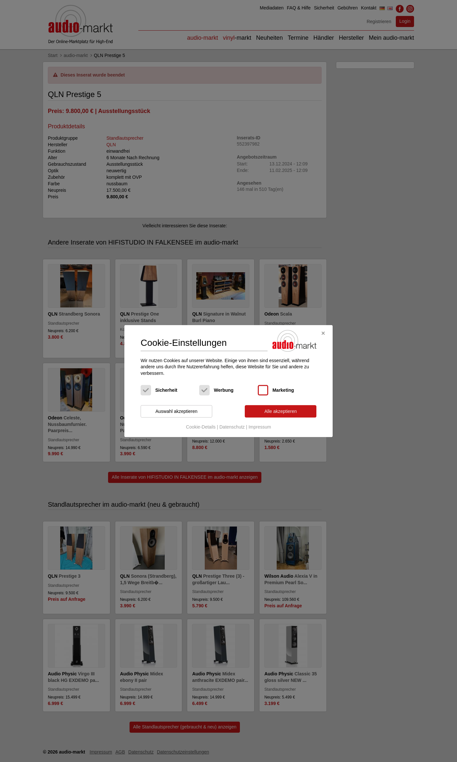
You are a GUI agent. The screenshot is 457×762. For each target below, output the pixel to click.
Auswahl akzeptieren (176, 411)
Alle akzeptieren (280, 411)
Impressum (259, 427)
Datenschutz (232, 427)
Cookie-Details (200, 427)
